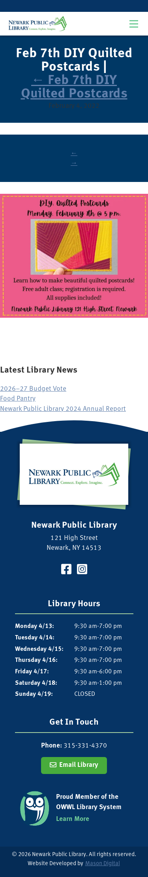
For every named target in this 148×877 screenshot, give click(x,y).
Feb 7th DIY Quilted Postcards (74, 87)
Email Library (78, 765)
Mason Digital (102, 864)
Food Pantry (18, 398)
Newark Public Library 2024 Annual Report (63, 409)
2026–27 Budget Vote (33, 389)
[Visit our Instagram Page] (82, 570)
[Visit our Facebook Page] (66, 570)
